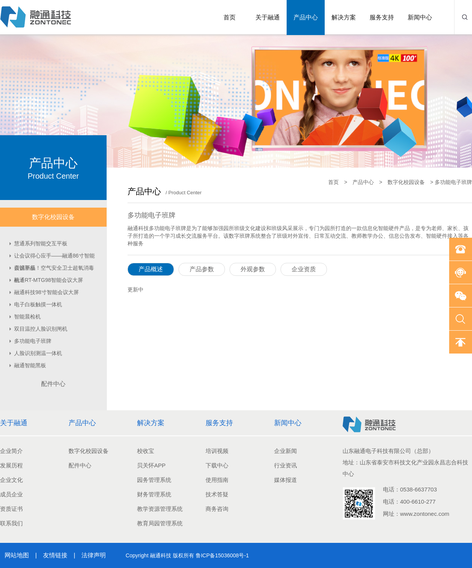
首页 (229, 17)
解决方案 (344, 17)
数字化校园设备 (53, 217)
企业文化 (11, 480)
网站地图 (17, 555)
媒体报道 (285, 480)
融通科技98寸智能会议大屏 (46, 292)
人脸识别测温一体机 (38, 353)
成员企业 (11, 494)
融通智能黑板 (30, 365)
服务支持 (382, 17)
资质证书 (11, 509)
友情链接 (55, 555)
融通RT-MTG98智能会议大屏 (48, 280)
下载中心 (217, 465)
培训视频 (217, 451)
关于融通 (267, 17)
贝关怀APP (151, 465)
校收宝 (145, 451)
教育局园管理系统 (160, 523)
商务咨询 (217, 509)
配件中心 (53, 384)
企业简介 (11, 451)
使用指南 (217, 480)
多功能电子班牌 (32, 341)
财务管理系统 (154, 494)
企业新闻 (285, 451)
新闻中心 (420, 17)
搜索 (465, 17)
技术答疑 (217, 494)
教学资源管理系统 (160, 509)
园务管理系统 (154, 480)
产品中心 (305, 17)
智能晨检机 (27, 317)
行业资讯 (285, 465)
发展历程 (11, 465)
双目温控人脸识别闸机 (40, 329)
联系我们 (11, 523)
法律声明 (93, 555)
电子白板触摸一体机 (38, 304)
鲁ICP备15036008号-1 (222, 555)
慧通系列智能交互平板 (40, 243)
